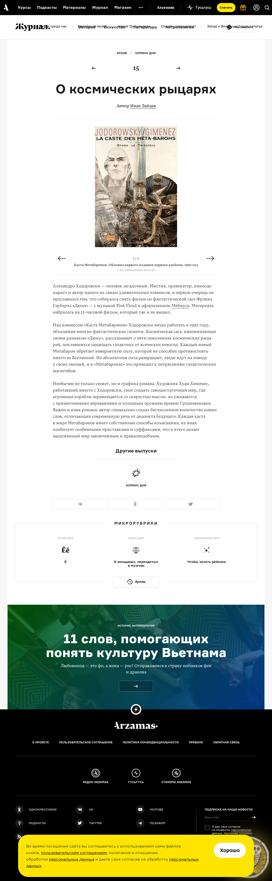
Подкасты (47, 7)
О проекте (40, 742)
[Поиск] (267, 8)
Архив (122, 53)
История (87, 27)
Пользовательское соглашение (86, 742)
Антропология (179, 27)
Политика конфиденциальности (151, 742)
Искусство (114, 27)
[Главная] (136, 725)
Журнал (100, 7)
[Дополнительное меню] (141, 8)
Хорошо (230, 850)
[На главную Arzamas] (5, 7)
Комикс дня (145, 53)
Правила (196, 742)
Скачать (226, 7)
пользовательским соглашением (74, 852)
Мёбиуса (180, 305)
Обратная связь (226, 742)
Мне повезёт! (243, 27)
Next (210, 258)
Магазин (122, 7)
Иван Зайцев (143, 105)
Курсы (24, 7)
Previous (61, 258)
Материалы (74, 7)
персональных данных (71, 859)
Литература (145, 27)
